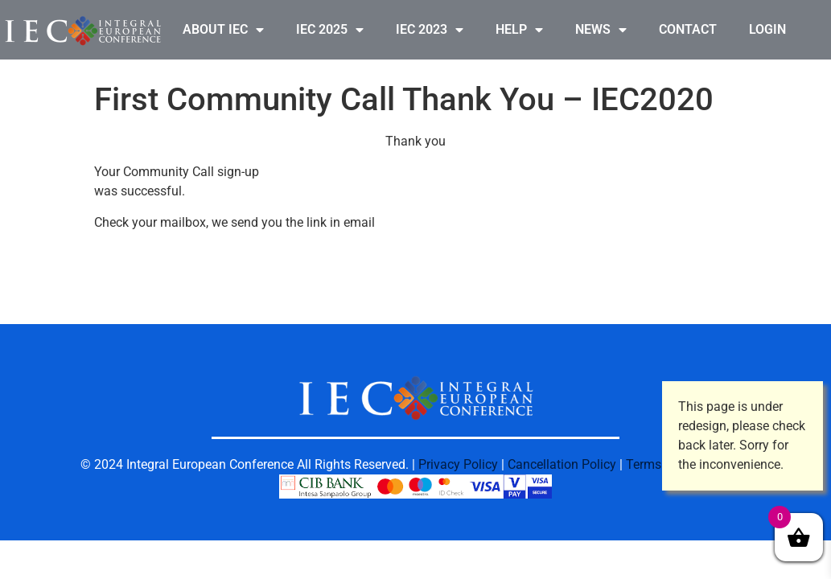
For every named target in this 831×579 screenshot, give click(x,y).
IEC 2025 (330, 29)
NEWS (601, 29)
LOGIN (767, 29)
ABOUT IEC (223, 29)
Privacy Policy (458, 464)
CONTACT (688, 29)
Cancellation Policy (562, 464)
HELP (519, 29)
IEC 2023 (429, 29)
